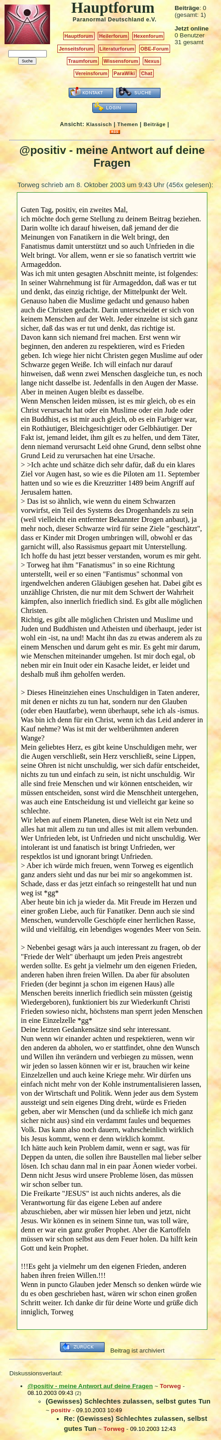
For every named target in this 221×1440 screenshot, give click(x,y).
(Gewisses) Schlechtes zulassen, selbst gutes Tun (128, 1401)
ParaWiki (124, 73)
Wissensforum (121, 61)
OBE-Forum (155, 48)
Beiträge (155, 124)
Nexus (151, 61)
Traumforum (83, 61)
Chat (146, 73)
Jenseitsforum (76, 48)
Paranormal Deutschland (109, 19)
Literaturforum (117, 48)
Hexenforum (148, 36)
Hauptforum (79, 36)
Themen (127, 124)
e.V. (151, 19)
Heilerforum (113, 36)
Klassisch (99, 124)
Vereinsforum (91, 73)
